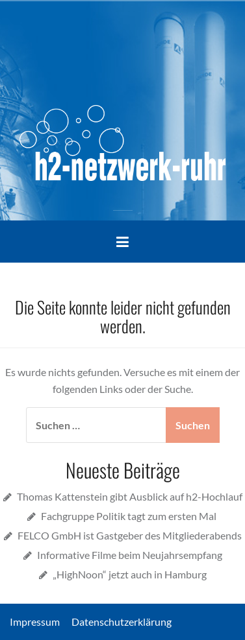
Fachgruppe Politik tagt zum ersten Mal (129, 516)
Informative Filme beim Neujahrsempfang (129, 555)
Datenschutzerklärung (121, 621)
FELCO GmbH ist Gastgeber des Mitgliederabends (130, 535)
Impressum (40, 621)
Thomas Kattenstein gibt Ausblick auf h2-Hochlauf (129, 496)
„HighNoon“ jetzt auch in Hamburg (130, 574)
